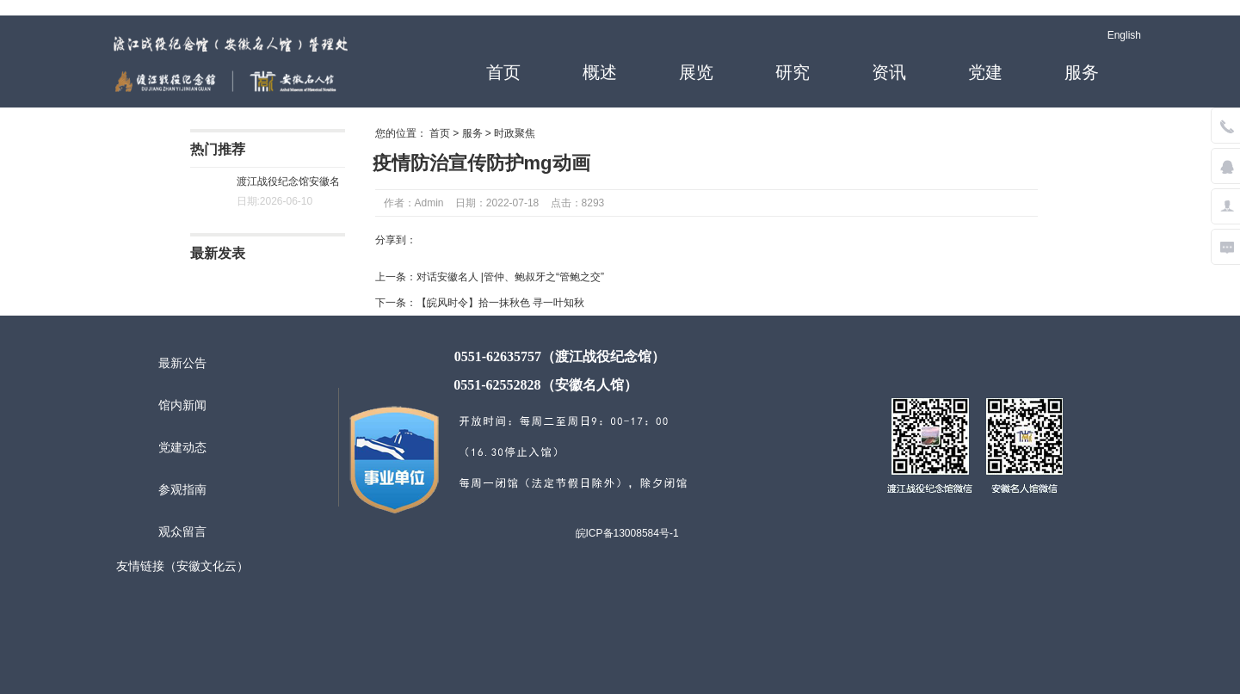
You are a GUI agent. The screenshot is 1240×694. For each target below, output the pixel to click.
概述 (600, 72)
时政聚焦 (514, 133)
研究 (792, 72)
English (1124, 35)
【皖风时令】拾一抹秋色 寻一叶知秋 (500, 303)
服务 (1081, 72)
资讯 (889, 72)
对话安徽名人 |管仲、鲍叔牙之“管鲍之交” (510, 277)
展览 (696, 72)
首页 (503, 72)
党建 (985, 72)
